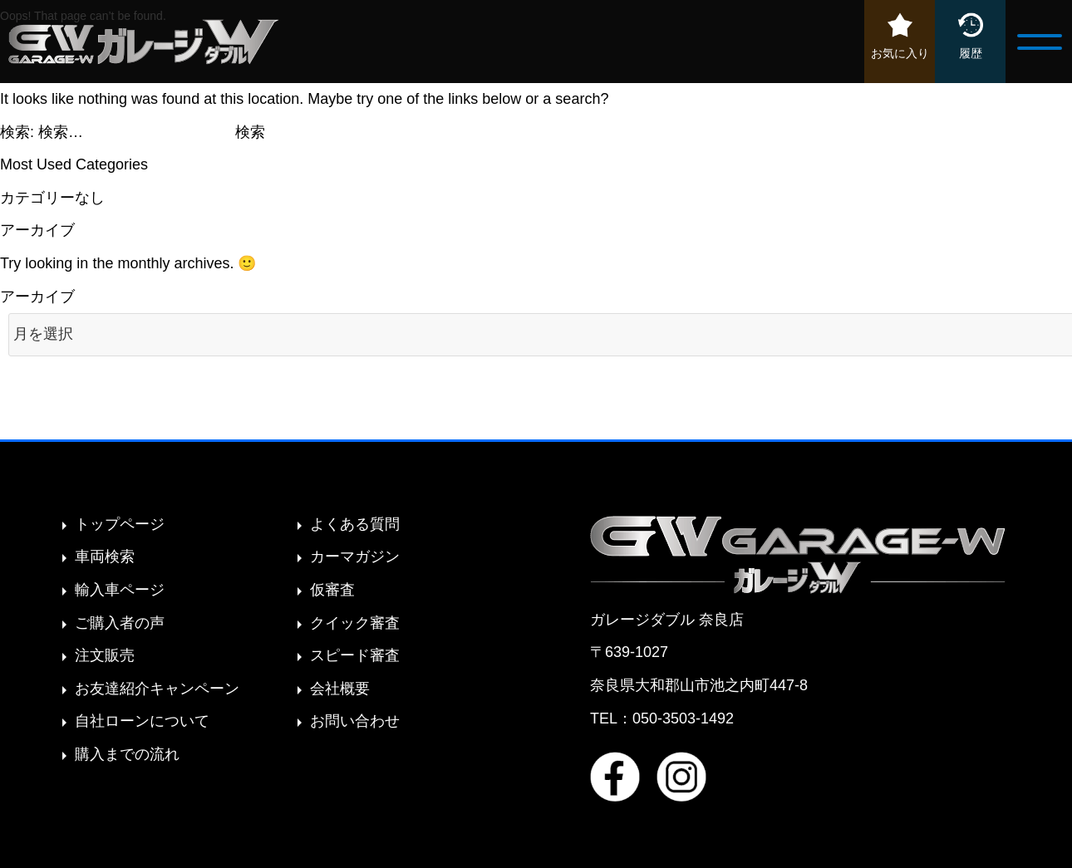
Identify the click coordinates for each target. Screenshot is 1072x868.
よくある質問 (355, 524)
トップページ (120, 524)
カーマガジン (355, 556)
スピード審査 (355, 655)
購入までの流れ (127, 754)
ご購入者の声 (120, 623)
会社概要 (340, 688)
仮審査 (332, 589)
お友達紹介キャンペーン (157, 688)
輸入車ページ (120, 589)
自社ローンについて (142, 721)
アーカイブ (37, 296)
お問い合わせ (355, 721)
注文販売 (105, 655)
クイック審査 (355, 623)
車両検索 (105, 556)
